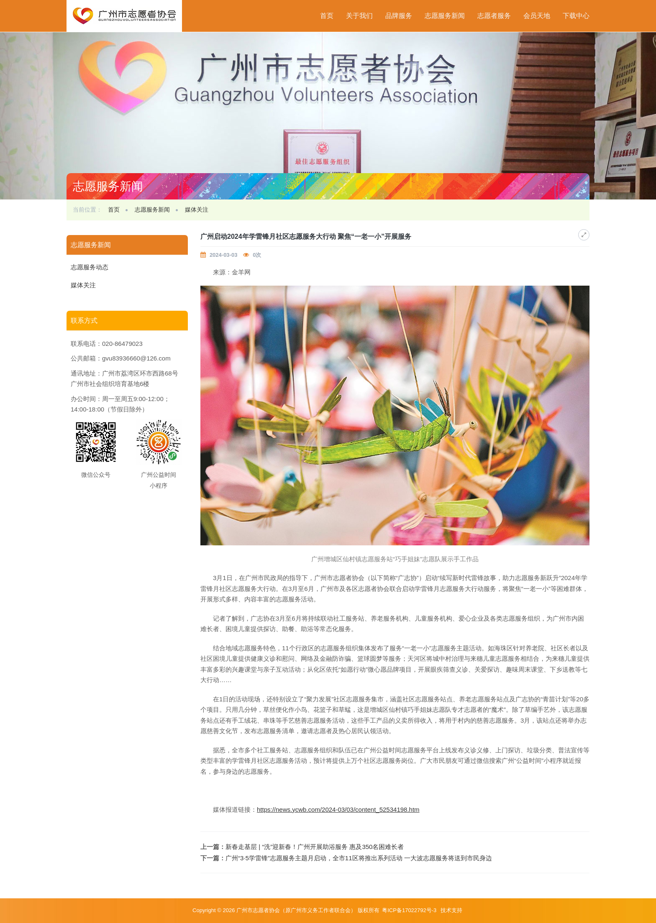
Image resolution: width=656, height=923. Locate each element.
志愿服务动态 (89, 267)
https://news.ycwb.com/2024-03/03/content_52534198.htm (338, 809)
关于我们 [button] (359, 15)
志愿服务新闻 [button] (445, 15)
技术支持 (451, 910)
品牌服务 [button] (398, 15)
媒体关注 (196, 209)
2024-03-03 (224, 255)
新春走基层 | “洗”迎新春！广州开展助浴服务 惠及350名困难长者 (315, 846)
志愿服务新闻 (152, 209)
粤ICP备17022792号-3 (410, 910)
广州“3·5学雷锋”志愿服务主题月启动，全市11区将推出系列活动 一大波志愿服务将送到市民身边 (359, 858)
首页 (326, 15)
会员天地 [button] (536, 15)
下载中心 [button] (576, 15)
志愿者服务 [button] (494, 15)
